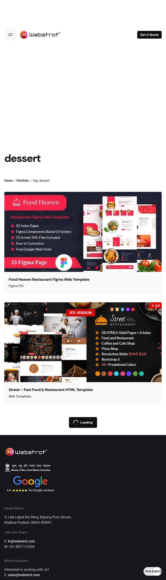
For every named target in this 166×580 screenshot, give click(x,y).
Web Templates (20, 396)
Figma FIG (16, 286)
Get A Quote (149, 35)
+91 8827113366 (21, 547)
